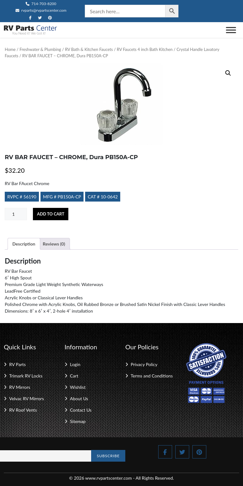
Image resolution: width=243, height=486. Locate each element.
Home (10, 49)
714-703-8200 (41, 3)
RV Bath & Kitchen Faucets (89, 49)
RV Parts (17, 364)
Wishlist (77, 387)
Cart (74, 375)
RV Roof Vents (23, 410)
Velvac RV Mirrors (26, 398)
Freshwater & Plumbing (40, 49)
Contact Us (80, 410)
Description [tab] (23, 243)
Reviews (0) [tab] (54, 243)
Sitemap (78, 421)
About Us (79, 398)
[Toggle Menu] (231, 30)
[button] (228, 73)
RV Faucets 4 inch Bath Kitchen (144, 49)
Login (75, 364)
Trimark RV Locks (25, 375)
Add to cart (50, 213)
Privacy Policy (144, 364)
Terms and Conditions (152, 375)
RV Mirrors (19, 387)
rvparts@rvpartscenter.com (41, 10)
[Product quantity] (16, 214)
